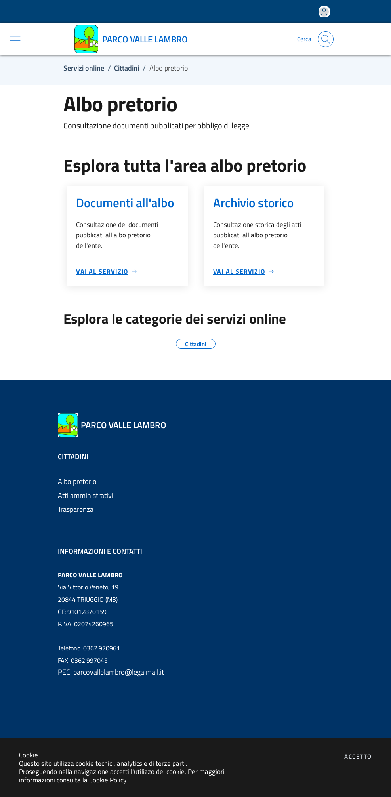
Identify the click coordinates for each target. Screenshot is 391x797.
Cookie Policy (107, 780)
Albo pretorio (77, 481)
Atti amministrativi (85, 495)
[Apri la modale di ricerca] (326, 39)
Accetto (358, 756)
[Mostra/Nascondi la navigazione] (15, 40)
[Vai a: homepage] (134, 39)
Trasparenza (75, 509)
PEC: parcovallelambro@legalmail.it (111, 672)
